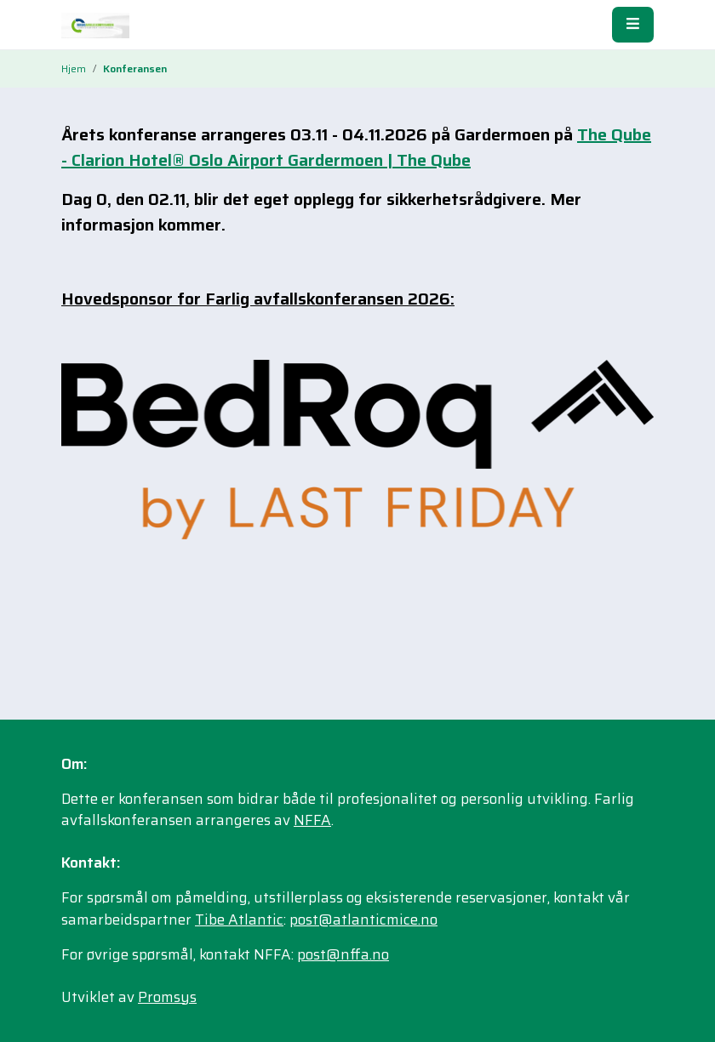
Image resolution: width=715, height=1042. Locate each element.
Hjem (73, 68)
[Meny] (633, 24)
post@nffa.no (343, 954)
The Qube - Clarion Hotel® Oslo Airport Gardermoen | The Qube (356, 147)
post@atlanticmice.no (363, 919)
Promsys (167, 997)
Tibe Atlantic (239, 919)
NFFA (312, 820)
